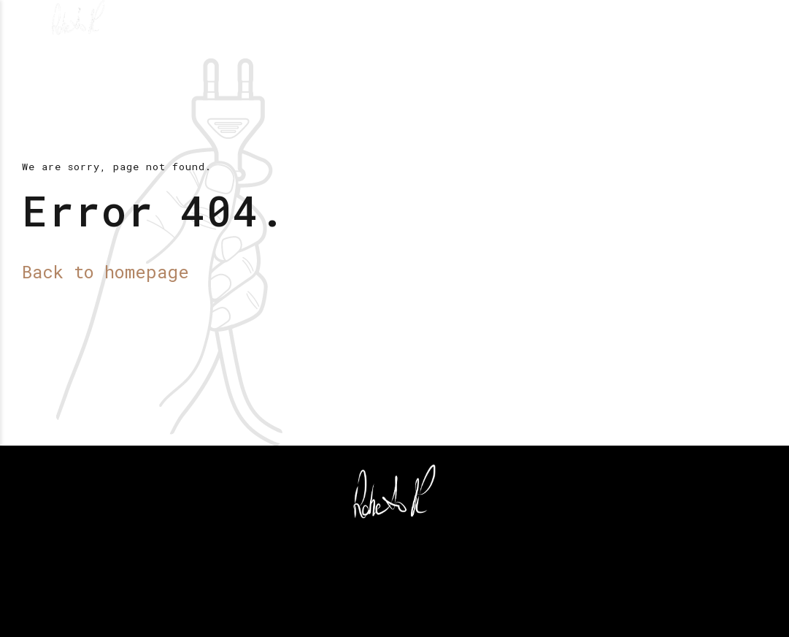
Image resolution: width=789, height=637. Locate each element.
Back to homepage (105, 271)
